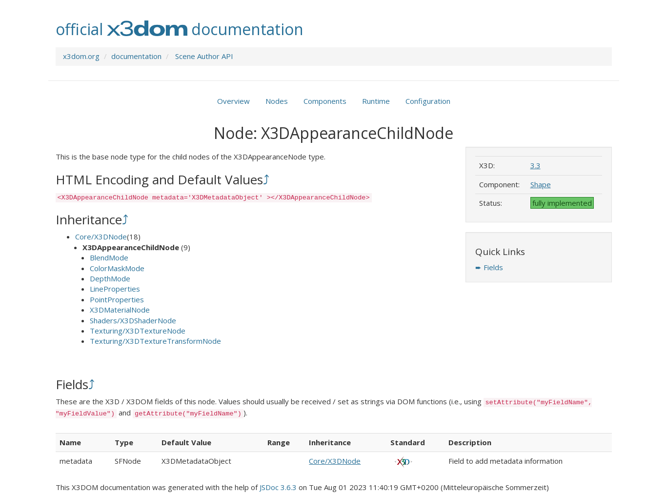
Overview (233, 101)
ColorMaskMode (117, 268)
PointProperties (117, 299)
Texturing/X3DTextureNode (137, 330)
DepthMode (110, 278)
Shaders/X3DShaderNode (133, 320)
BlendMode (109, 257)
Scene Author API (204, 56)
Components (324, 101)
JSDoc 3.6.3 (278, 487)
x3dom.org (81, 56)
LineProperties (115, 289)
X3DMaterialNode (120, 310)
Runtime (376, 101)
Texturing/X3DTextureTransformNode (155, 341)
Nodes (276, 101)
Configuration (427, 101)
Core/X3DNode (101, 236)
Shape (540, 184)
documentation (136, 56)
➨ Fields (489, 267)
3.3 (535, 165)
